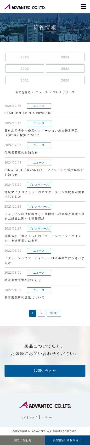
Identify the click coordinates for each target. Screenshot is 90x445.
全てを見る (23, 92)
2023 (25, 69)
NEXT (54, 313)
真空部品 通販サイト (67, 440)
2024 (65, 57)
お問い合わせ (45, 370)
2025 (25, 57)
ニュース (42, 92)
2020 (65, 80)
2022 (65, 69)
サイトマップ (29, 417)
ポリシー (47, 417)
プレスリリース (64, 92)
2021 (25, 80)
